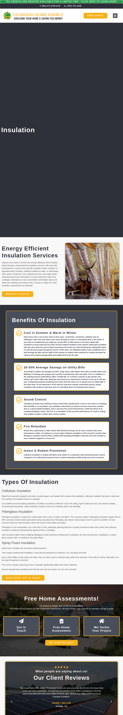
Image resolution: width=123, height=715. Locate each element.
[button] (115, 15)
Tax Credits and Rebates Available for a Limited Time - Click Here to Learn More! (61, 2)
